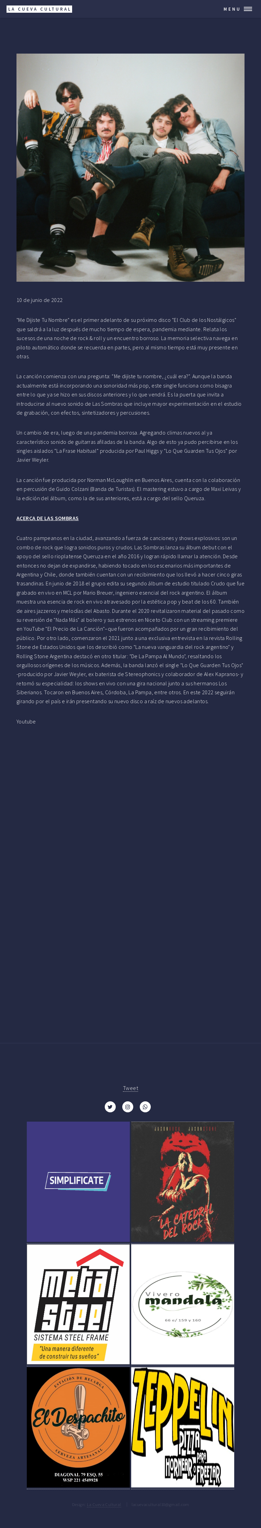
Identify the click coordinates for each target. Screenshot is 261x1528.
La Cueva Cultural (104, 1504)
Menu (232, 9)
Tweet (130, 1088)
